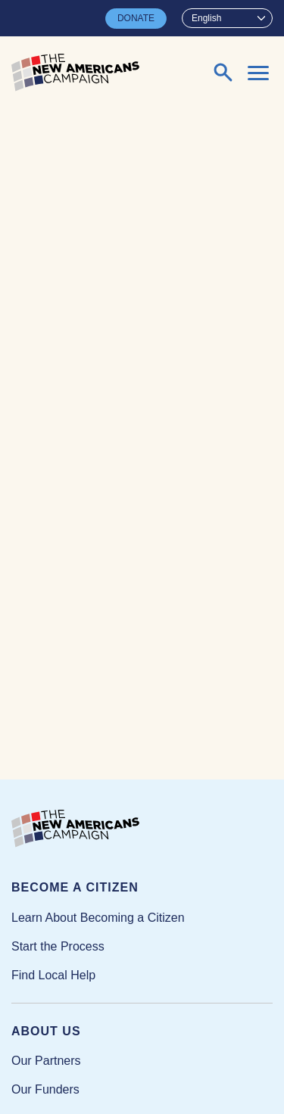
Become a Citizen (75, 887)
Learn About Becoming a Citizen (98, 917)
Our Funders (45, 1089)
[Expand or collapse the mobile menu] (258, 72)
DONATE (135, 18)
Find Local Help (53, 975)
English (206, 18)
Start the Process (58, 946)
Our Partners (46, 1060)
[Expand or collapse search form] (223, 73)
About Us (46, 1031)
